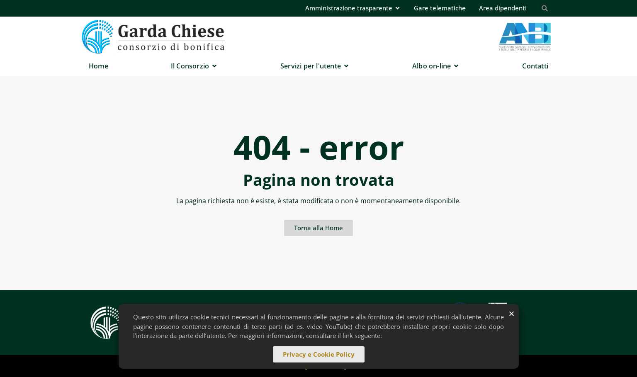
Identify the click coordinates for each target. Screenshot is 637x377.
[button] (511, 314)
